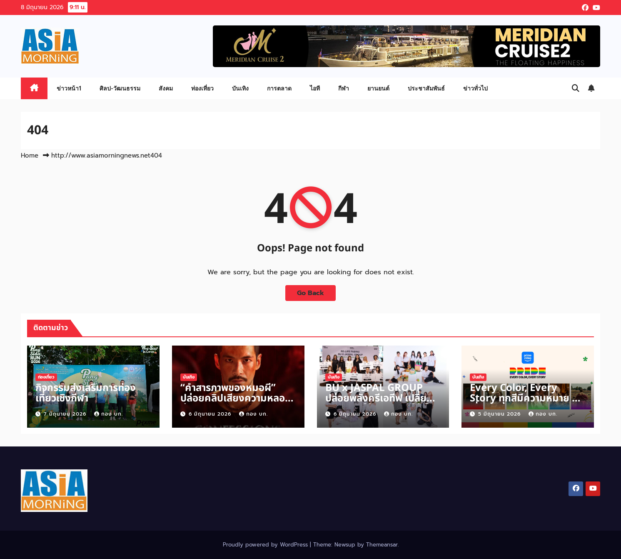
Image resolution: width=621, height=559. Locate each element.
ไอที (315, 88)
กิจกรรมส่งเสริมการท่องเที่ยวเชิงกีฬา (85, 393)
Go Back (310, 293)
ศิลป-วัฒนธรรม (120, 88)
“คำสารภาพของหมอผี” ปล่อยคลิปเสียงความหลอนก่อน (236, 398)
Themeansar (382, 545)
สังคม (166, 88)
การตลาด (279, 88)
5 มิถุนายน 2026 (500, 414)
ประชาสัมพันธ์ (426, 88)
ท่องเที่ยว (202, 88)
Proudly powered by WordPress (266, 545)
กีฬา (343, 88)
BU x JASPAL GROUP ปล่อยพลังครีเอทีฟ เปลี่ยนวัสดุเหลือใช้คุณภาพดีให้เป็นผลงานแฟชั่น (381, 404)
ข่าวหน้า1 (69, 88)
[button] (575, 88)
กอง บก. (108, 414)
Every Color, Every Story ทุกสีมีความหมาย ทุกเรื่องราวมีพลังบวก (527, 398)
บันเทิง (240, 88)
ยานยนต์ (378, 88)
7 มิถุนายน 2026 (66, 414)
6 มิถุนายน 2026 (211, 414)
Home (29, 155)
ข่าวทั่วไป (475, 88)
